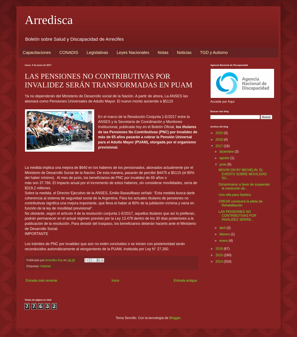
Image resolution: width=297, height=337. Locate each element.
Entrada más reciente (41, 280)
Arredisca (49, 20)
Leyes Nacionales (133, 52)
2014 (220, 261)
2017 (220, 146)
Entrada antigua (185, 280)
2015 (220, 255)
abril (223, 228)
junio (223, 164)
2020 (220, 133)
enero (224, 240)
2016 (220, 248)
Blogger (174, 318)
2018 (220, 139)
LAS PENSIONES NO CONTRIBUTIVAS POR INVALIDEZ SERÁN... (237, 215)
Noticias (184, 52)
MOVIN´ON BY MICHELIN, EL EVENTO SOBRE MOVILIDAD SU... (243, 174)
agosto (224, 158)
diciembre (227, 151)
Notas (163, 52)
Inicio (115, 280)
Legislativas (97, 52)
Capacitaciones (37, 52)
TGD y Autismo (214, 52)
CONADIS (68, 52)
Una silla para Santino (235, 194)
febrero (225, 234)
